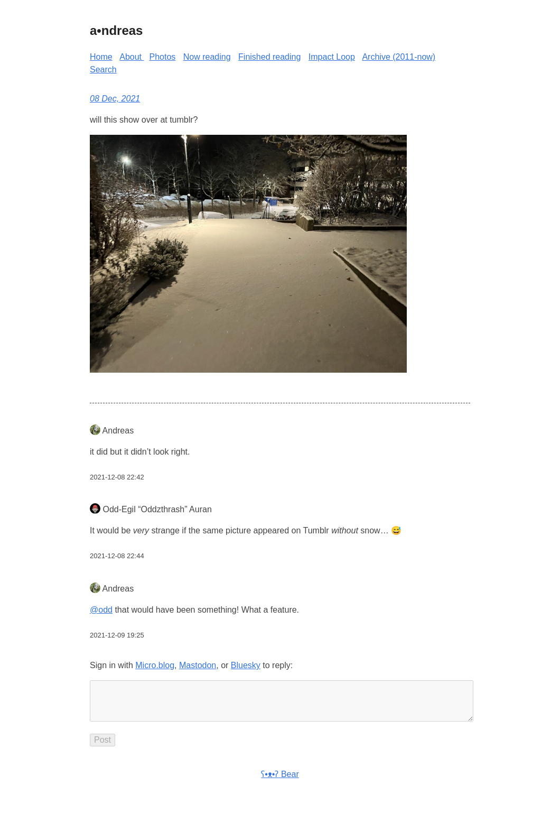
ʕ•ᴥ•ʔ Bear (279, 782)
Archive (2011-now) (398, 56)
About (131, 56)
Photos (163, 56)
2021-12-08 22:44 (117, 556)
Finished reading (269, 56)
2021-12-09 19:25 (117, 635)
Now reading (207, 56)
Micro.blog (154, 665)
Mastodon (197, 665)
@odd (101, 609)
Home (101, 56)
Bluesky (245, 665)
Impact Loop (332, 56)
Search (103, 69)
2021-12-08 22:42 (117, 477)
